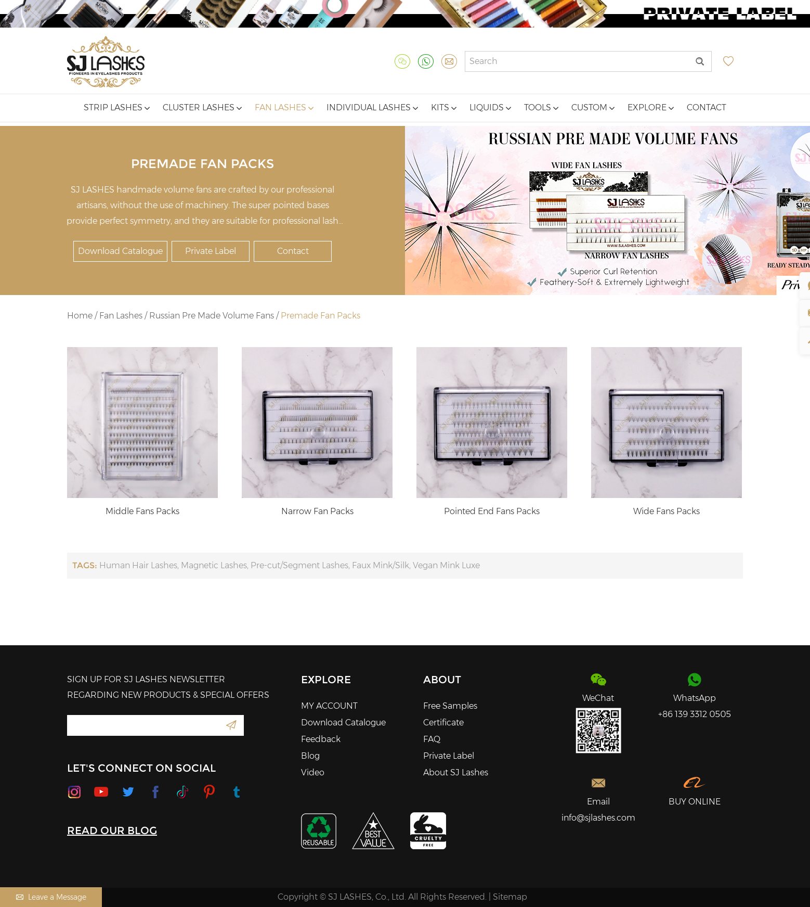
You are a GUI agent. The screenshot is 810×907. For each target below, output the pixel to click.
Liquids (490, 107)
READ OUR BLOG (112, 830)
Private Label (210, 251)
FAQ (431, 739)
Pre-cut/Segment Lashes (299, 565)
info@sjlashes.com (598, 818)
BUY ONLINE (695, 802)
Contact (706, 107)
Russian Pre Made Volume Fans (211, 316)
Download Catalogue (120, 251)
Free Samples (450, 706)
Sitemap (510, 897)
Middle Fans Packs (142, 511)
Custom (593, 107)
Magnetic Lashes (214, 565)
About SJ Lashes (455, 772)
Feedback (321, 739)
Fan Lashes (284, 107)
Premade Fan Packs (320, 316)
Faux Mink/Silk (380, 565)
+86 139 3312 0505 (694, 714)
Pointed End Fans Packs (492, 511)
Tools (541, 107)
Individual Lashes (372, 107)
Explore (651, 107)
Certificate (443, 722)
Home (80, 316)
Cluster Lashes (202, 107)
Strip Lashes (117, 107)
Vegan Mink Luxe (446, 565)
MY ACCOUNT (329, 706)
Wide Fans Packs (666, 511)
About (442, 679)
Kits (443, 107)
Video (312, 772)
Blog (310, 756)
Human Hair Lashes (138, 565)
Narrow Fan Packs (317, 511)
